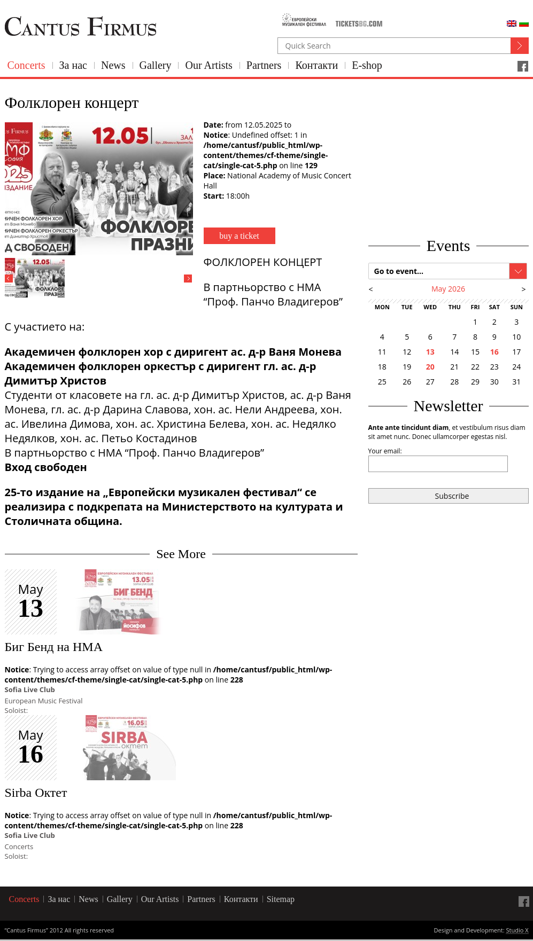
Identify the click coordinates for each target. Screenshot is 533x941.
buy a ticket (239, 235)
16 (494, 352)
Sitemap (281, 899)
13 (430, 352)
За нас (73, 65)
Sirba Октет (36, 792)
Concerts (26, 65)
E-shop (367, 65)
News (113, 65)
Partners (264, 65)
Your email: (385, 451)
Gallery (156, 65)
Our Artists (208, 65)
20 (430, 367)
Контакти (316, 65)
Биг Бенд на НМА (54, 647)
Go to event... (399, 271)
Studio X (517, 931)
